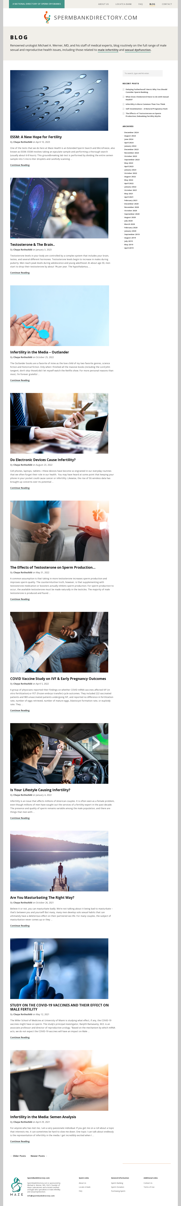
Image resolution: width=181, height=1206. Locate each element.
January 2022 (130, 186)
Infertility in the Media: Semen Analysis (43, 1116)
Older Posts (18, 1155)
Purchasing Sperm (118, 1191)
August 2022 (130, 176)
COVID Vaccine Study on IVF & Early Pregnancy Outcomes (58, 678)
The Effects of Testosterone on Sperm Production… (52, 567)
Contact (167, 4)
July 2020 (128, 220)
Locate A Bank (124, 4)
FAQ (141, 4)
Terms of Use (149, 1187)
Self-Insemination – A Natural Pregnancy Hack (147, 108)
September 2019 (132, 234)
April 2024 (128, 142)
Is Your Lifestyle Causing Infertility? (40, 789)
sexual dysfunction (141, 49)
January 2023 (130, 169)
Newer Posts (39, 1155)
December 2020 (131, 203)
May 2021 (128, 193)
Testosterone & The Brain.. (32, 244)
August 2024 (130, 135)
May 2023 (128, 162)
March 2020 (129, 224)
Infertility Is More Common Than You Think (145, 104)
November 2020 (131, 207)
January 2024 (130, 146)
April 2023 (128, 166)
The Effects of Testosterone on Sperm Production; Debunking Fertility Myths (143, 114)
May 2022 (128, 179)
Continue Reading (20, 164)
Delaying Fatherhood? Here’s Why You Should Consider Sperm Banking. (146, 90)
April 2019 (128, 247)
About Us (103, 4)
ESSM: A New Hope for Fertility (36, 136)
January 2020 (130, 230)
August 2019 (130, 237)
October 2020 (130, 210)
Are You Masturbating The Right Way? (42, 897)
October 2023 (130, 156)
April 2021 (128, 196)
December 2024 (131, 132)
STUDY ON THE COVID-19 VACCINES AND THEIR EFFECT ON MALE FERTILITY (59, 1007)
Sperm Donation (117, 1187)
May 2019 (128, 244)
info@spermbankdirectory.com (41, 1195)
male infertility (109, 49)
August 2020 (130, 217)
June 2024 (128, 139)
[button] (167, 73)
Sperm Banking (117, 1183)
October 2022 (130, 173)
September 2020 (132, 213)
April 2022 (128, 183)
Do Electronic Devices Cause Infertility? (43, 459)
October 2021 (130, 190)
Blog (152, 4)
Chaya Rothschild (22, 141)
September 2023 (132, 159)
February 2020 (130, 227)
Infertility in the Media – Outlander (39, 352)
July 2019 (128, 241)
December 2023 (131, 149)
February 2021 (130, 200)
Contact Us (148, 1183)
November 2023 (131, 152)
